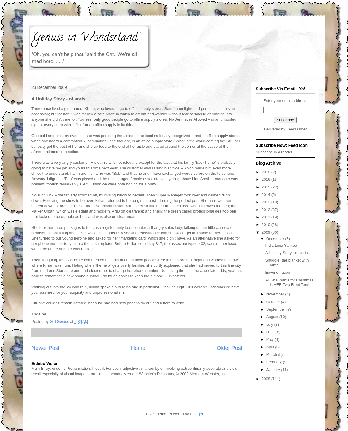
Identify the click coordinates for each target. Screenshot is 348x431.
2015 (266, 187)
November (275, 294)
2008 (266, 379)
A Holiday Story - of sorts (286, 253)
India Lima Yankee (281, 245)
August (272, 316)
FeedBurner (297, 129)
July (270, 324)
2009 (266, 232)
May (270, 339)
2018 (266, 172)
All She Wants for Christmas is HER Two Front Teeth (289, 282)
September (276, 309)
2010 (266, 224)
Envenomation (277, 272)
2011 (266, 217)
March (272, 354)
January (273, 369)
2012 (266, 209)
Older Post (229, 348)
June (271, 332)
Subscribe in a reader (274, 152)
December (275, 239)
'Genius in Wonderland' (85, 38)
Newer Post (45, 348)
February (274, 362)
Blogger (196, 414)
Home (138, 348)
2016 (266, 179)
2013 (266, 202)
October (273, 302)
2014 (266, 194)
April (270, 347)
